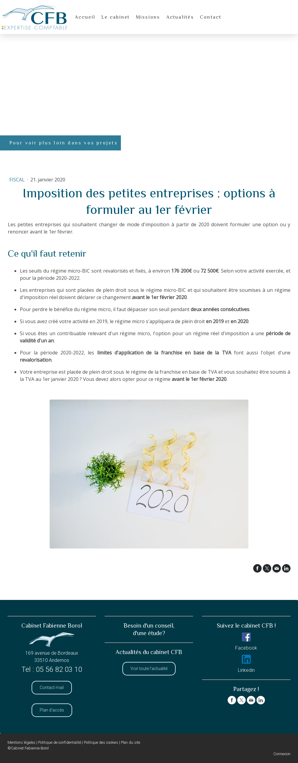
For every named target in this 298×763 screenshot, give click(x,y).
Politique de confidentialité (59, 742)
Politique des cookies (101, 742)
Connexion (281, 754)
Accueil (85, 17)
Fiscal (17, 179)
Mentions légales (21, 742)
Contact (211, 17)
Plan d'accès (52, 710)
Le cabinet (115, 17)
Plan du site (130, 742)
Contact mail (52, 687)
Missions (148, 17)
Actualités (180, 17)
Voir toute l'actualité (149, 668)
